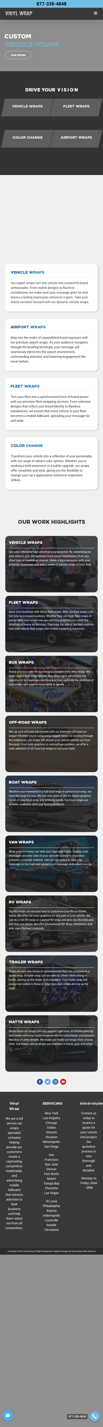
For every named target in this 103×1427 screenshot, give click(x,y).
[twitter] (48, 1082)
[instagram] (55, 1082)
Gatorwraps (77, 1251)
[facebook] (40, 1082)
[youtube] (63, 1082)
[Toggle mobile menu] (96, 13)
